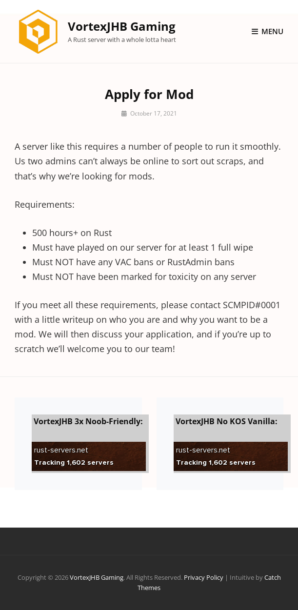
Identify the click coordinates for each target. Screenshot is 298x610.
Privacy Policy (203, 577)
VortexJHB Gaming (122, 26)
